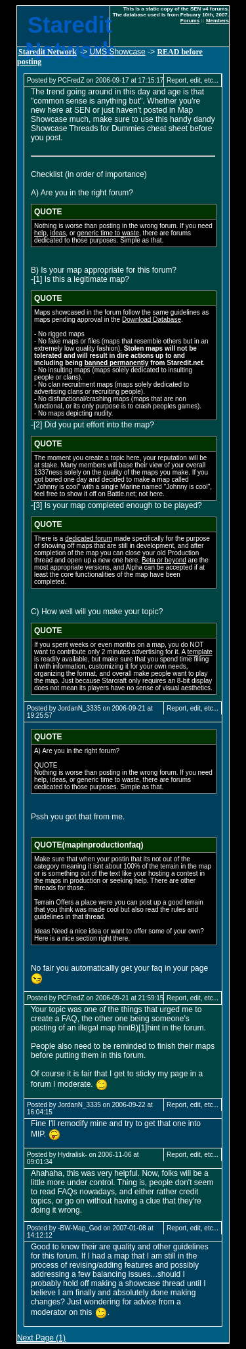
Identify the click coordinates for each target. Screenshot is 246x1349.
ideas (58, 233)
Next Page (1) (41, 1337)
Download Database (151, 319)
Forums (189, 21)
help (40, 233)
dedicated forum (88, 538)
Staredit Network (47, 51)
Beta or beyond (164, 560)
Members (217, 21)
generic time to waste (108, 233)
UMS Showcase (117, 51)
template (199, 651)
